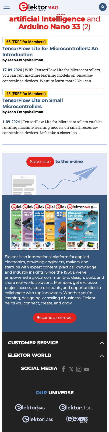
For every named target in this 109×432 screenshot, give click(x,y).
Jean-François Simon (25, 60)
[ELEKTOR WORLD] (56, 355)
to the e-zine (54, 161)
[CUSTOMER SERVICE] (56, 343)
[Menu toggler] (6, 7)
